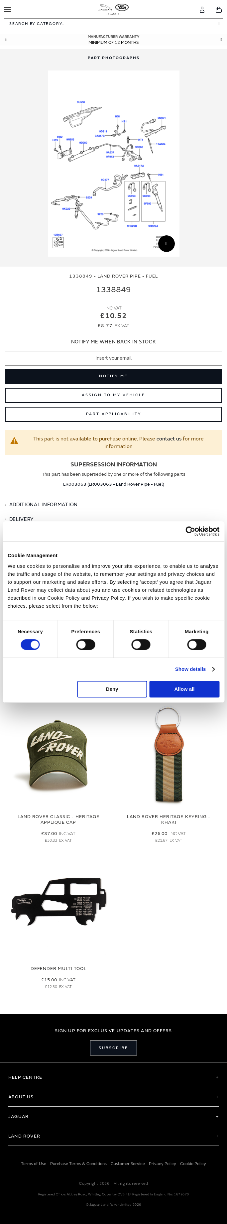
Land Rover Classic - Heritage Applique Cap (58, 819)
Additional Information (43, 505)
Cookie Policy (193, 1163)
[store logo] (113, 9)
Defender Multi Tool (58, 968)
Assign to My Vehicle (113, 395)
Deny (112, 689)
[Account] (202, 10)
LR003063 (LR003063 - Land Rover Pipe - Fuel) (113, 484)
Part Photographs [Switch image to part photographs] (114, 58)
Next (221, 40)
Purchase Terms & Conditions (78, 1163)
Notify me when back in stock (113, 342)
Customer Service (128, 1163)
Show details (190, 669)
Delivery (21, 519)
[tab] (113, 505)
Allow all (184, 689)
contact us (169, 438)
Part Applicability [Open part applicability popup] (113, 414)
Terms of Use (33, 1163)
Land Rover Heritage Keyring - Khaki (168, 819)
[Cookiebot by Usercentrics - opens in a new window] (190, 531)
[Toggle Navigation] (7, 9)
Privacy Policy (162, 1163)
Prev (5, 40)
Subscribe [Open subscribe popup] (113, 1047)
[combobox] (113, 23)
